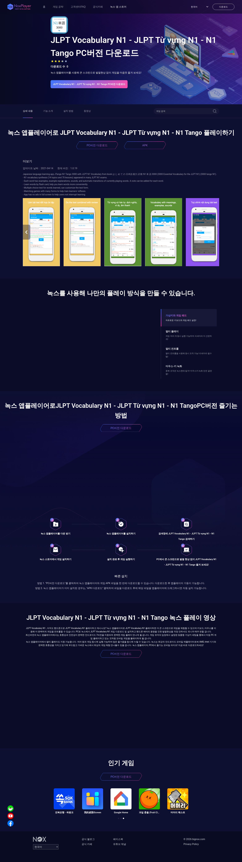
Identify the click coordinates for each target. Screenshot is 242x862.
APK (145, 145)
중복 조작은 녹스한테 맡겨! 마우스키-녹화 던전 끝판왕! (189, 372)
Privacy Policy (191, 844)
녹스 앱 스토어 (118, 6)
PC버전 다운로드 (97, 145)
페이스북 (118, 839)
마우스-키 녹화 (174, 366)
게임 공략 (58, 6)
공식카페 (98, 6)
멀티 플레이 (172, 331)
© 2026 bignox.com (194, 839)
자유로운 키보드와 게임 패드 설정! (181, 320)
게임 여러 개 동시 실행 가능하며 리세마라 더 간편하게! (189, 337)
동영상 (87, 111)
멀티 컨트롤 (172, 348)
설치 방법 (68, 111)
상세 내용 (28, 111)
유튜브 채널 (119, 844)
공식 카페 (87, 844)
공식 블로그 (88, 839)
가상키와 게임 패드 (176, 315)
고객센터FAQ (78, 6)
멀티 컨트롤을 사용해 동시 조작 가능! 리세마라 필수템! (189, 355)
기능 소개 (48, 111)
